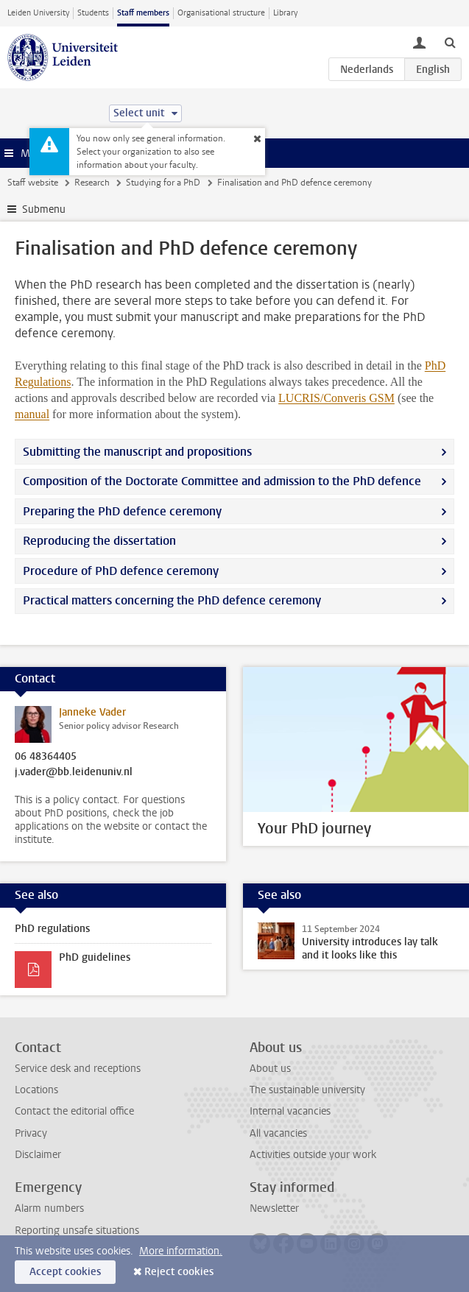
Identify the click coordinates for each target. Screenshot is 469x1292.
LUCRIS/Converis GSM (336, 398)
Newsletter (274, 1208)
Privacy (31, 1133)
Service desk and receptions (78, 1069)
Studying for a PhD (163, 182)
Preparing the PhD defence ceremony (122, 511)
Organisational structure (221, 12)
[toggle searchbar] (450, 42)
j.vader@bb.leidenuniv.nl (74, 772)
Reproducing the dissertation (99, 540)
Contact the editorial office (74, 1111)
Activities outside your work (313, 1155)
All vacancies (278, 1133)
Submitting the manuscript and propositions (137, 451)
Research (92, 182)
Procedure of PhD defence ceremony (121, 571)
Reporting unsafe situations (77, 1231)
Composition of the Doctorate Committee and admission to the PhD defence (222, 481)
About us (270, 1069)
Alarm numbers (49, 1208)
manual (32, 414)
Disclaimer (38, 1155)
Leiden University (38, 12)
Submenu (44, 209)
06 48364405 (46, 756)
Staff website (32, 182)
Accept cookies (65, 1272)
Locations (36, 1090)
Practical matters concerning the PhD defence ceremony (172, 600)
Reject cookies (179, 1272)
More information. (180, 1251)
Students (93, 12)
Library (285, 12)
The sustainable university (307, 1090)
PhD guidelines (94, 957)
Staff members (143, 12)
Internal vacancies (290, 1111)
